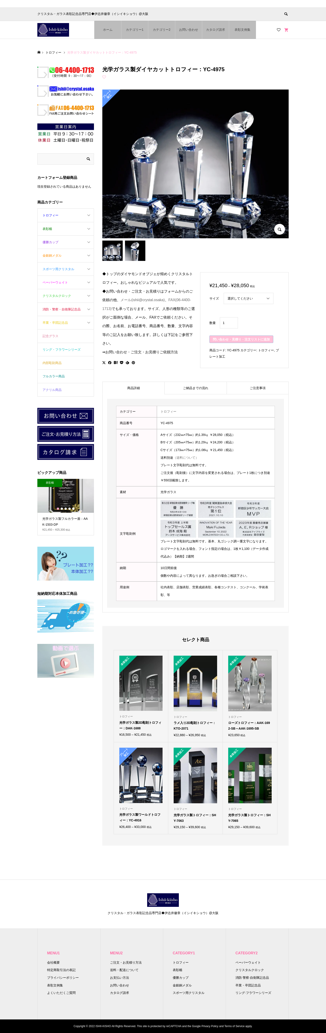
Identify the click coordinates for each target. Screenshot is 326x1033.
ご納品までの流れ (195, 388)
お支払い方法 (119, 977)
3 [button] (66, 509)
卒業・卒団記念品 (55, 322)
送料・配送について (124, 970)
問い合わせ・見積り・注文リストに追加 (241, 339)
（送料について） (186, 457)
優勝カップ (50, 242)
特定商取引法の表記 (61, 970)
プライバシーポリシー (63, 977)
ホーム (108, 29)
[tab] (133, 388)
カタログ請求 (215, 29)
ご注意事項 (258, 388)
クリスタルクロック (57, 296)
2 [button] (62, 509)
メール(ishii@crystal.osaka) (142, 300)
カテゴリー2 (161, 29)
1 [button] (58, 509)
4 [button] (69, 509)
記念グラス (50, 336)
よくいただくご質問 (61, 993)
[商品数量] (229, 323)
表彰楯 (47, 229)
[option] (65, 507)
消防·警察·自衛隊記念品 (252, 977)
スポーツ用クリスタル (58, 269)
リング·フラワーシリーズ (253, 993)
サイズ (214, 298)
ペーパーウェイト (55, 282)
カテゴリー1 (135, 29)
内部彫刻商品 (52, 363)
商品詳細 (133, 388)
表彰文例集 (242, 29)
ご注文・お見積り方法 (126, 962)
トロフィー (266, 350)
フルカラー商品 (54, 376)
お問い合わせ (188, 29)
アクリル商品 (52, 390)
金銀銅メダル (52, 255)
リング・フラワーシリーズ (62, 349)
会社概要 (53, 962)
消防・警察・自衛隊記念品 (62, 309)
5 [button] (73, 509)
